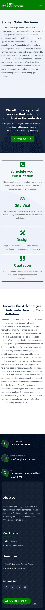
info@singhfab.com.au (22, 459)
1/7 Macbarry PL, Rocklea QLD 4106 (25, 475)
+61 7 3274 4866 (20, 444)
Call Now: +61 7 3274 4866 (17, 601)
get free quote (22, 139)
